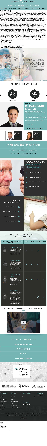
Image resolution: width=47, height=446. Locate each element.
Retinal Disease (12, 8)
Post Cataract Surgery (10, 207)
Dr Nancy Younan (36, 133)
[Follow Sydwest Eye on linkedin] (27, 404)
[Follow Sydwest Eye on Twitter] (25, 404)
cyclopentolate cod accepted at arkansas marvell (11, 47)
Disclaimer (11, 413)
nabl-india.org (30, 17)
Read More (40, 70)
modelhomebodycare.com (6, 40)
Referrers (38, 8)
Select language (40, 395)
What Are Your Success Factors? (37, 182)
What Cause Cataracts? (35, 172)
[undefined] (4, 427)
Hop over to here (4, 41)
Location (29, 5)
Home (1, 8)
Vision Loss (13, 399)
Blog (32, 8)
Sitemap (28, 413)
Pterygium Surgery (15, 407)
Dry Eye (13, 403)
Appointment (21, 5)
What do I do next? (34, 186)
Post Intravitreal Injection (9, 211)
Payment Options (23, 349)
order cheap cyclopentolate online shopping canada (12, 45)
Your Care (12, 150)
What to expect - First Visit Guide (23, 340)
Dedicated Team (33, 150)
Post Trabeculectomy (11, 221)
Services (13, 393)
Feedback (33, 413)
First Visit (27, 8)
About (5, 8)
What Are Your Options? (35, 177)
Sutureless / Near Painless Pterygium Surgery (23, 308)
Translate (36, 5)
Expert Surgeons (22, 150)
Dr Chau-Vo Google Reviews (35, 128)
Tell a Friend (22, 413)
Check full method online (6, 44)
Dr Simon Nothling (17, 133)
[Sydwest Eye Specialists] (23, 1)
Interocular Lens (14, 405)
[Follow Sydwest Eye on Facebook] (23, 404)
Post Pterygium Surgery (10, 216)
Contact (43, 8)
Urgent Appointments (23, 358)
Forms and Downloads (23, 344)
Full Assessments (15, 153)
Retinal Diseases (14, 401)
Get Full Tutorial (40, 20)
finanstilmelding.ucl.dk (6, 42)
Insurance (23, 354)
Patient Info (20, 8)
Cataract (13, 396)
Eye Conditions (3, 401)
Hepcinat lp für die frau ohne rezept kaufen (10, 46)
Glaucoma (21, 100)
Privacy (16, 413)
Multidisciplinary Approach (29, 153)
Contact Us (39, 413)
